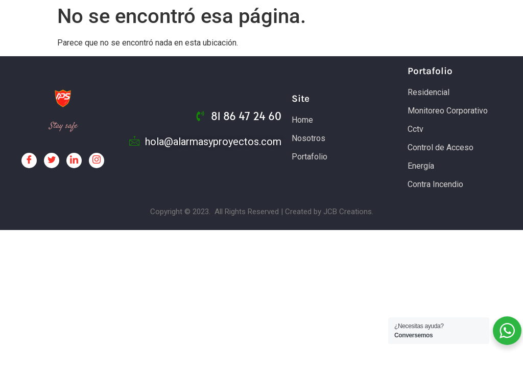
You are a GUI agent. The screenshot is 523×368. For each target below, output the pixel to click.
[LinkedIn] (74, 160)
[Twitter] (51, 160)
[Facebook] (29, 160)
